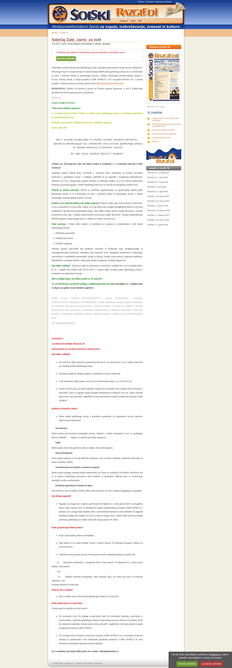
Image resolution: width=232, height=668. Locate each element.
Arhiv (133, 21)
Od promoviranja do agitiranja (164, 134)
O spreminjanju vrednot (161, 137)
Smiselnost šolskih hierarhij (163, 130)
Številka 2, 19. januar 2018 (158, 220)
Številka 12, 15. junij (156, 106)
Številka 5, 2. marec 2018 (158, 206)
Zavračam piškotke (211, 663)
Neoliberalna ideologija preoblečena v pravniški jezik (166, 125)
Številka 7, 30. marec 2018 (158, 196)
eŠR (63, 33)
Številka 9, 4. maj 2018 (157, 187)
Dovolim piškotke (66, 58)
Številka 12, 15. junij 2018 (158, 172)
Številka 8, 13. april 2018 (158, 191)
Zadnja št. (124, 21)
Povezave (150, 2)
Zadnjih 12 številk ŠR (159, 168)
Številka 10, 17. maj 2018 (158, 182)
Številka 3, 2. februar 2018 (158, 215)
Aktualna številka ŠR (159, 47)
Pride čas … (157, 141)
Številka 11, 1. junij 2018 (158, 177)
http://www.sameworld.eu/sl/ (109, 83)
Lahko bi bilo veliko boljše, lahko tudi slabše (165, 119)
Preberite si (215, 654)
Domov (141, 2)
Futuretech (98, 663)
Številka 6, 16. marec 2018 (158, 201)
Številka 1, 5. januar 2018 (158, 224)
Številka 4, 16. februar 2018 (159, 210)
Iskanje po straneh (163, 2)
